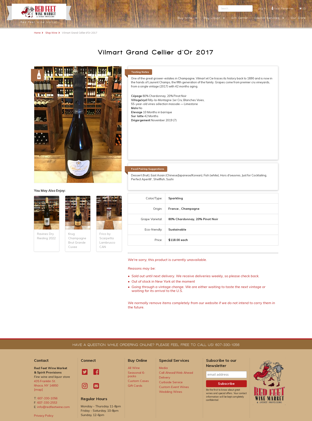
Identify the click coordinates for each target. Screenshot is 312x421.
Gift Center (239, 18)
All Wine (134, 368)
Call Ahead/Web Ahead (176, 373)
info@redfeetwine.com (53, 407)
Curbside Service (171, 382)
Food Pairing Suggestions (147, 168)
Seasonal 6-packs (136, 374)
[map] (38, 390)
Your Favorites (283, 8)
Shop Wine (51, 32)
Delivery (164, 377)
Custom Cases (138, 381)
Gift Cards (135, 386)
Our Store (298, 18)
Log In (262, 8)
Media (163, 368)
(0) (302, 8)
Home (37, 32)
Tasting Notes (140, 72)
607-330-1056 (47, 398)
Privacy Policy (43, 416)
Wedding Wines (170, 392)
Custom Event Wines (174, 387)
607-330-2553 (47, 403)
